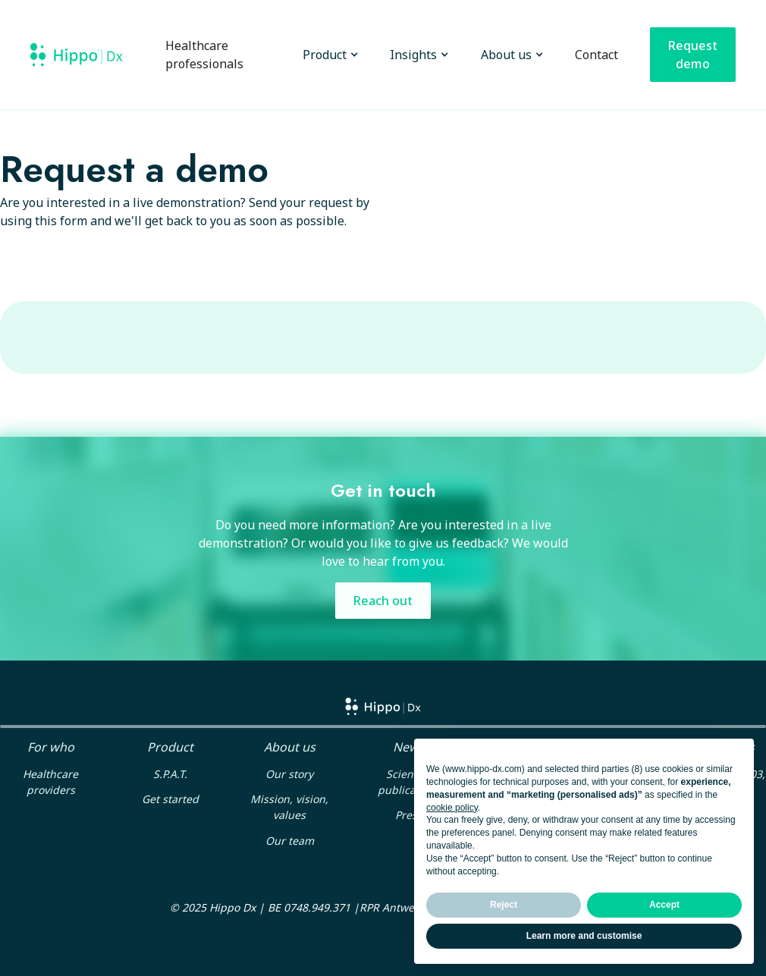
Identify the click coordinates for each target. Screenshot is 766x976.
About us (290, 747)
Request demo (692, 54)
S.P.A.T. (170, 774)
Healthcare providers (50, 782)
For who (50, 747)
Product (170, 747)
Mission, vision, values (289, 807)
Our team (289, 840)
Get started (170, 799)
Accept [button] (664, 904)
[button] (327, 54)
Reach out (383, 600)
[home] (76, 54)
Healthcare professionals (204, 54)
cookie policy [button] (452, 807)
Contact (596, 54)
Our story (289, 774)
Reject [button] (503, 904)
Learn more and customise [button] (584, 935)
